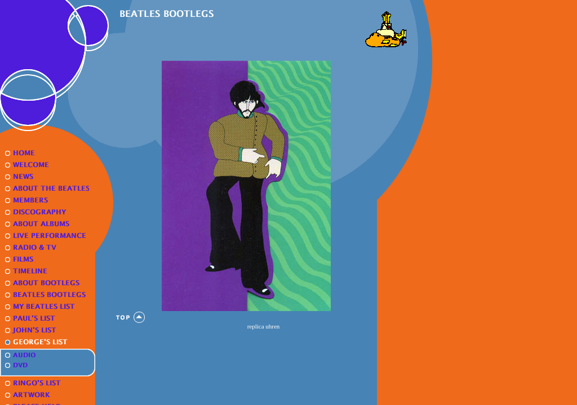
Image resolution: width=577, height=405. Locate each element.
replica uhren (263, 326)
